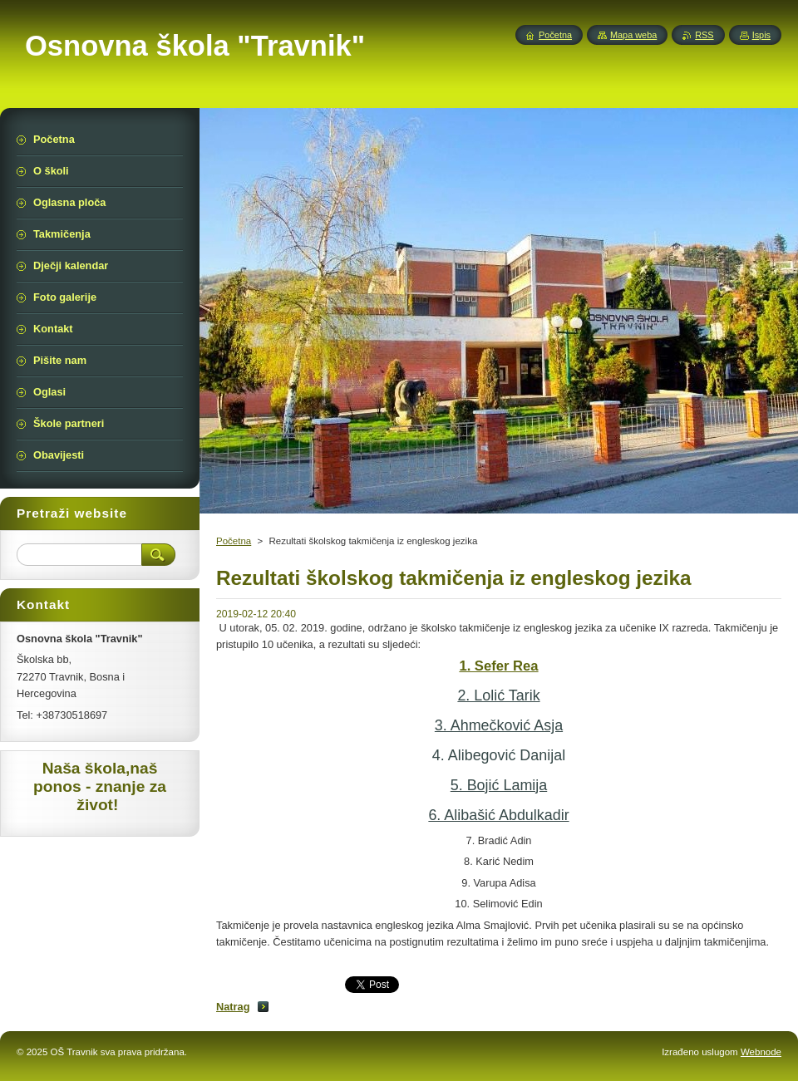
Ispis (761, 35)
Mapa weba (633, 35)
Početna (233, 541)
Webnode (761, 1052)
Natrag (233, 1006)
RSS (704, 35)
